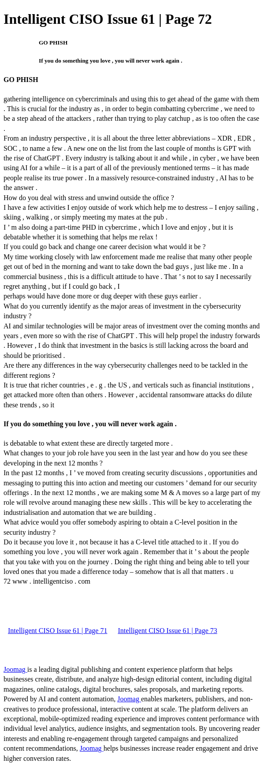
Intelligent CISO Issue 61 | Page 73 (167, 630)
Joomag (15, 669)
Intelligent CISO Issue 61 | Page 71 (57, 630)
